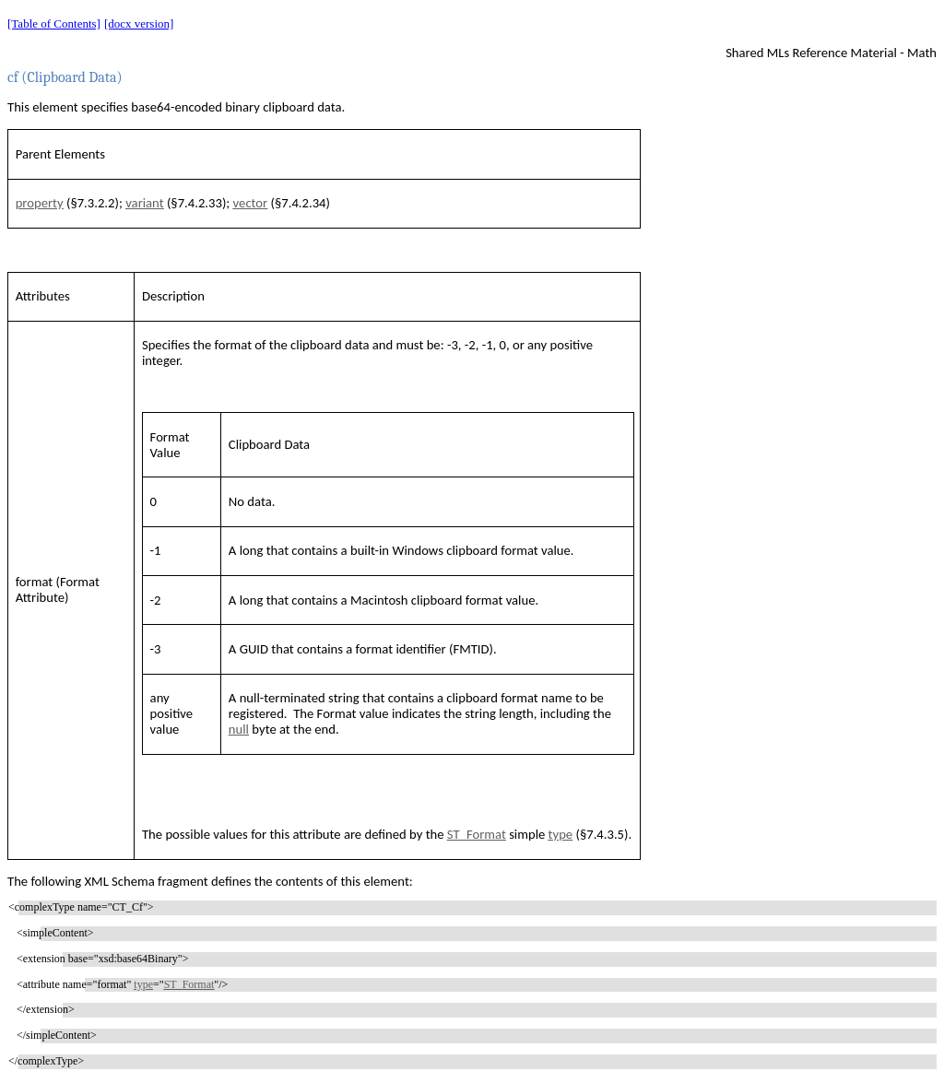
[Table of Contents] (53, 23)
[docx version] (138, 23)
